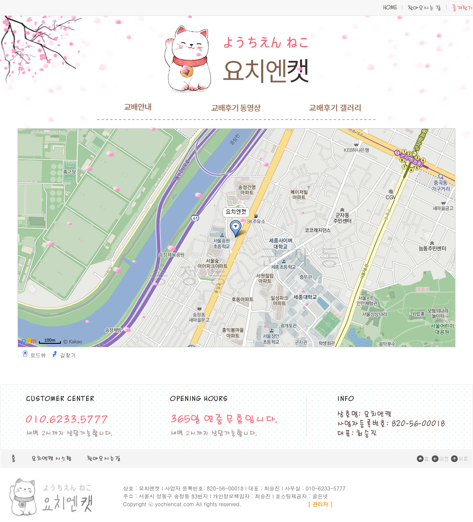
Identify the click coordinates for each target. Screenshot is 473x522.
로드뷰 (38, 355)
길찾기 (68, 355)
